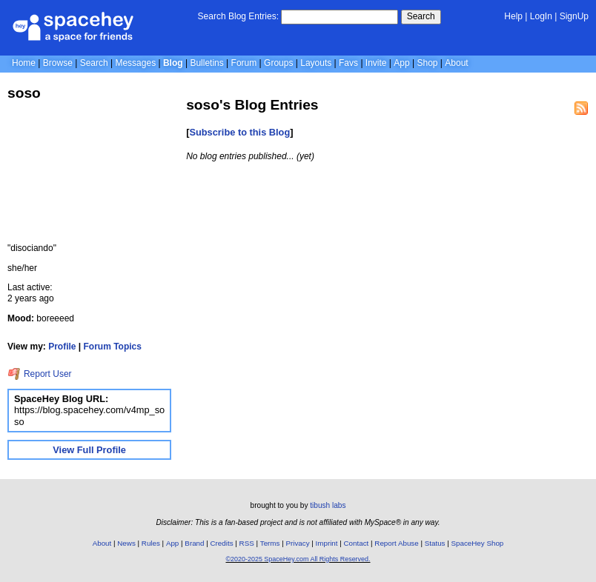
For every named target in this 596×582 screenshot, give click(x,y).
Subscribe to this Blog (239, 132)
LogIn (541, 16)
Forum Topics (113, 346)
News (126, 543)
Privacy (297, 543)
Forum (244, 63)
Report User (39, 374)
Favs (348, 63)
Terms (270, 543)
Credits (222, 543)
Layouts (315, 63)
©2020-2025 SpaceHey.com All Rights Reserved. (297, 559)
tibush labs (327, 505)
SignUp (574, 16)
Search (421, 16)
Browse (58, 63)
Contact (356, 543)
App (401, 63)
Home (24, 63)
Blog (173, 63)
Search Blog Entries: (238, 16)
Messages (135, 63)
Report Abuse (396, 543)
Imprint (327, 543)
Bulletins (206, 63)
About (456, 63)
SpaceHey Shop (477, 543)
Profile (62, 346)
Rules (151, 543)
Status (435, 543)
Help (513, 16)
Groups (278, 63)
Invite (376, 63)
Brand (194, 543)
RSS (246, 543)
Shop (427, 63)
